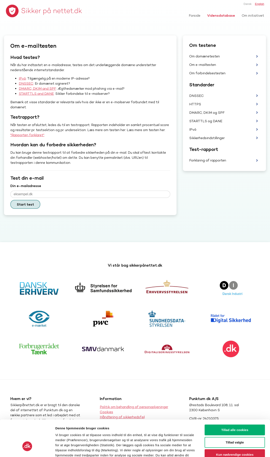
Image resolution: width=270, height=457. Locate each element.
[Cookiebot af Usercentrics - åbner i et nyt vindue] (27, 449)
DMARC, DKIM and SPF (37, 89)
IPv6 (22, 78)
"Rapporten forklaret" (27, 135)
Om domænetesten (204, 56)
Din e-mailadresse (25, 186)
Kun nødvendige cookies (235, 426)
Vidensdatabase (221, 16)
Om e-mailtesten (202, 65)
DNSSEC (26, 83)
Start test (25, 204)
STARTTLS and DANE (36, 94)
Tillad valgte (235, 413)
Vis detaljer (219, 448)
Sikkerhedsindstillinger (207, 138)
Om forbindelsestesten (207, 73)
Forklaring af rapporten (207, 160)
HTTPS (195, 104)
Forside (194, 16)
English (259, 3)
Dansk (248, 3)
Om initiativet (253, 16)
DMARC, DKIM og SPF (207, 113)
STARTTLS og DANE (205, 121)
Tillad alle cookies (234, 401)
